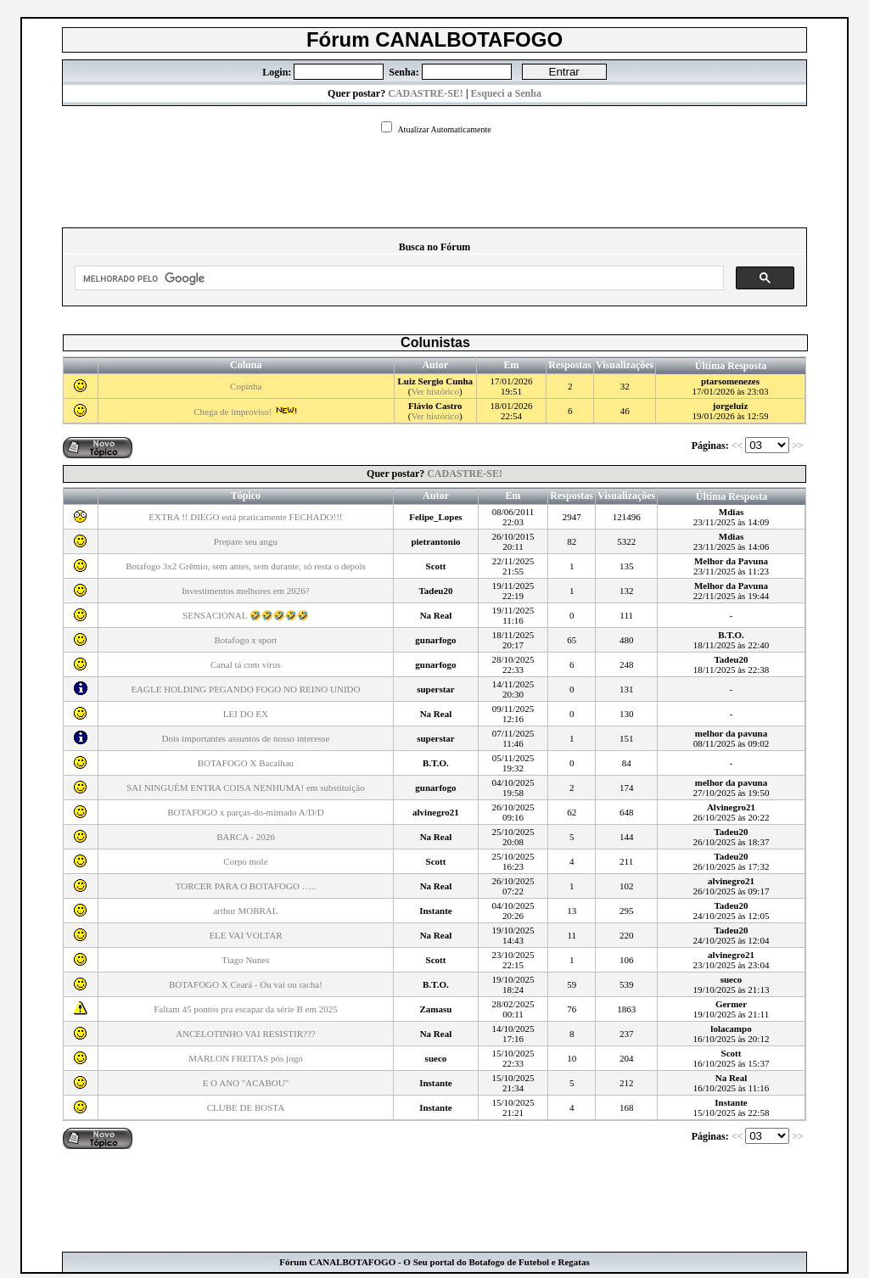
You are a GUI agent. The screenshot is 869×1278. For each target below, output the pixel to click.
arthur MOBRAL (245, 910)
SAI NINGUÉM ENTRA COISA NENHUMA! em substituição (245, 787)
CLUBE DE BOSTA (245, 1107)
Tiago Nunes (245, 960)
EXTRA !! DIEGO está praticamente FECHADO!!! (245, 517)
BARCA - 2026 (245, 837)
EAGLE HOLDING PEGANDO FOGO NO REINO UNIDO (245, 689)
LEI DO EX (245, 714)
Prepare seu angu (246, 541)
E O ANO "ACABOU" (246, 1083)
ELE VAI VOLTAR (245, 935)
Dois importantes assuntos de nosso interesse (246, 738)
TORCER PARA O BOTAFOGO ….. (246, 886)
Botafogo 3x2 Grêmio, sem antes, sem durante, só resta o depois (246, 566)
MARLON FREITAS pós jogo (245, 1058)
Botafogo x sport (245, 640)
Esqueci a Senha (506, 93)
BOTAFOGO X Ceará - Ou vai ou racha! (245, 984)
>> (799, 445)
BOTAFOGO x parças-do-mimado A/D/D (245, 812)
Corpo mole (245, 861)
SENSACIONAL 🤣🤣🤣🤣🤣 (245, 615)
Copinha (245, 386)
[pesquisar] (397, 278)
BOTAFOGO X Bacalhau (246, 763)
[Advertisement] (434, 175)
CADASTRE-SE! (425, 93)
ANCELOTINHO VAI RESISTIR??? (246, 1034)
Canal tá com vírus (245, 664)
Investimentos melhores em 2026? (246, 591)
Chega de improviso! (245, 411)
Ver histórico (435, 391)
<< (739, 445)
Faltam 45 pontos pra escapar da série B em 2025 (246, 1009)
